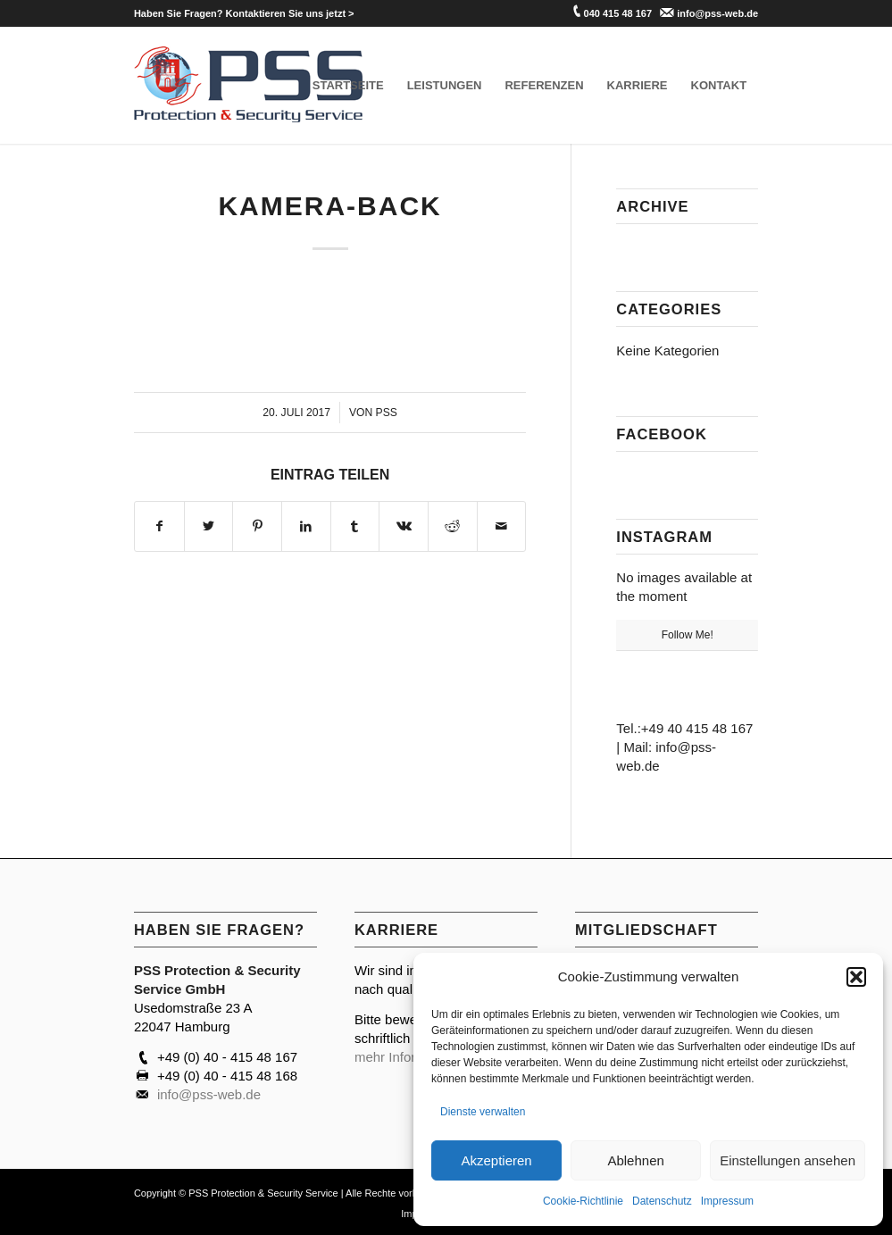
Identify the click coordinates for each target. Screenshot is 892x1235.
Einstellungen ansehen (787, 1160)
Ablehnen (635, 1160)
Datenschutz (662, 1201)
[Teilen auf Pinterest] (257, 526)
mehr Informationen (412, 1056)
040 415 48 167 (618, 13)
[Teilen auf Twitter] (209, 526)
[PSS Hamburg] (248, 85)
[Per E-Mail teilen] (502, 526)
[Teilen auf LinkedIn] (306, 526)
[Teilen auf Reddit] (453, 526)
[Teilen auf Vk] (403, 526)
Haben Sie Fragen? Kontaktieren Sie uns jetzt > (244, 13)
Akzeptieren (496, 1160)
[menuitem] (244, 13)
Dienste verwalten (482, 1112)
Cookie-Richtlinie (583, 1201)
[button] (856, 977)
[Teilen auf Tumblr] (355, 526)
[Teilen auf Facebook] (159, 526)
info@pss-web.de (717, 13)
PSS (386, 412)
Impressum (727, 1201)
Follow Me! (687, 635)
